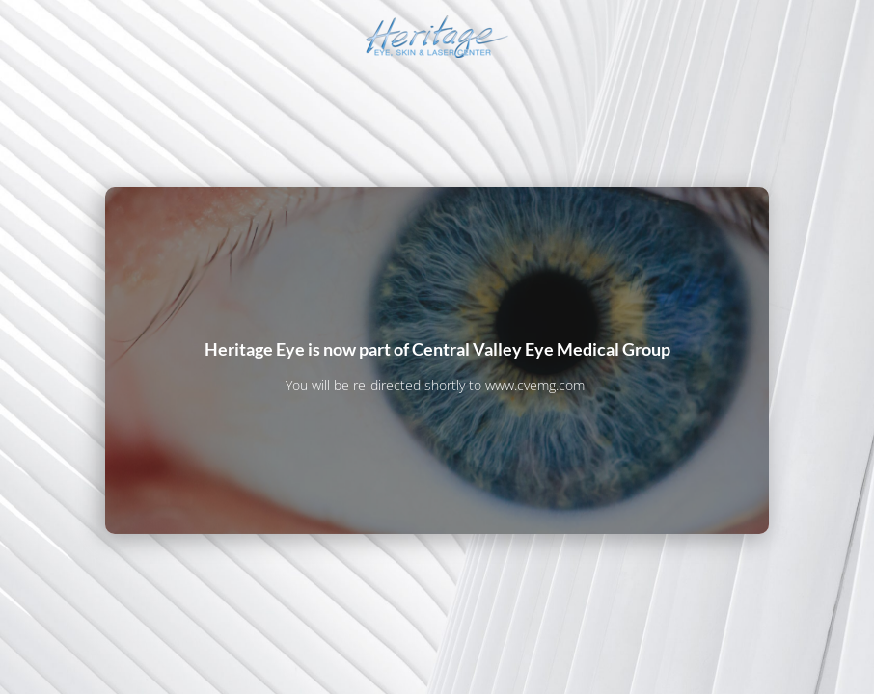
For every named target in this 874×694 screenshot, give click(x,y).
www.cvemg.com (535, 385)
